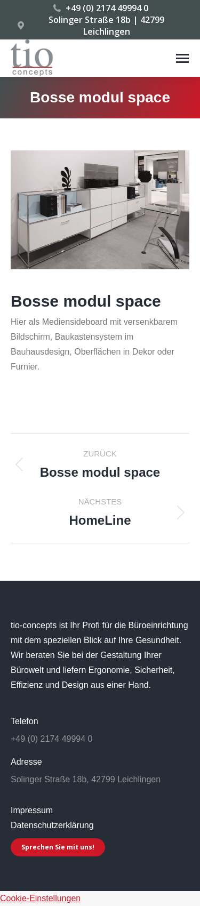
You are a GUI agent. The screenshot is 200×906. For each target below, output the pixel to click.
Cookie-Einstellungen (40, 898)
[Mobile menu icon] (182, 58)
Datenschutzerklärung (52, 825)
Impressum (32, 810)
